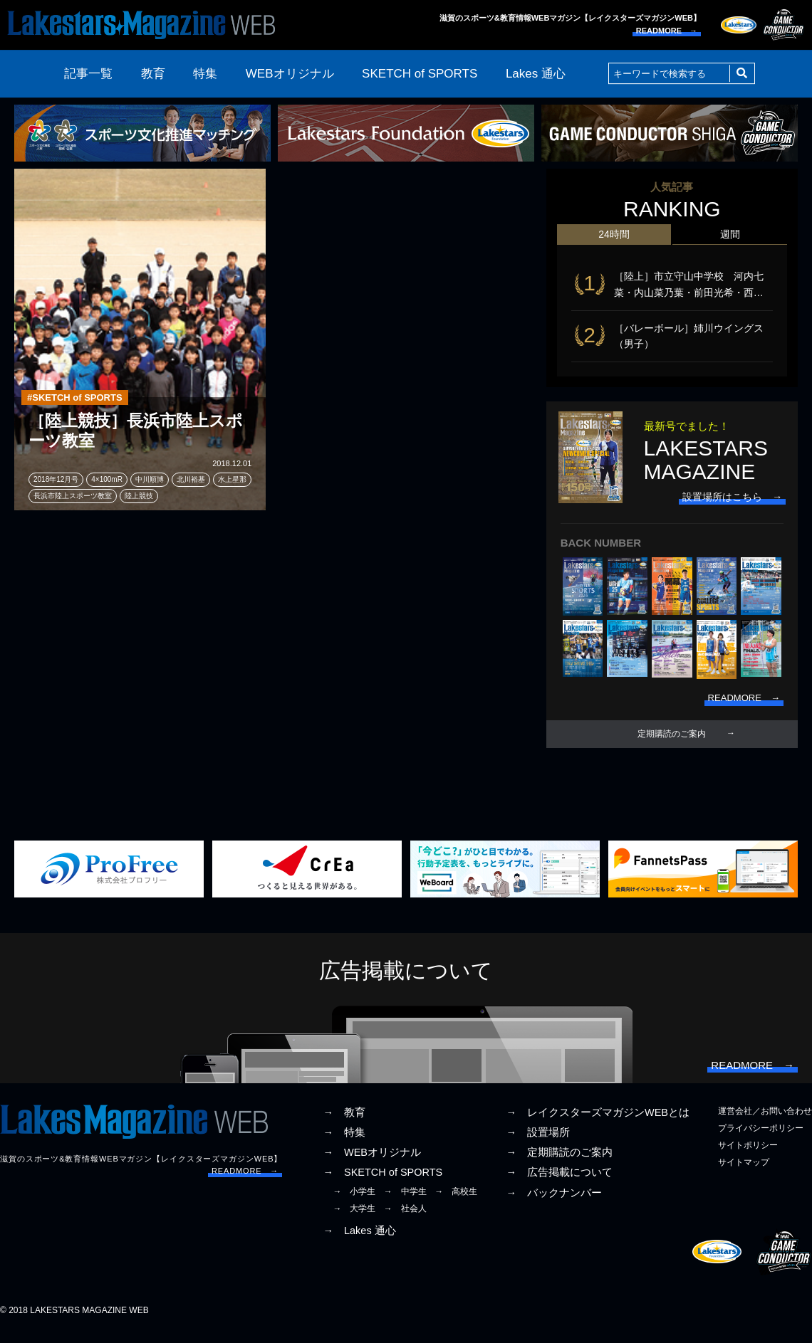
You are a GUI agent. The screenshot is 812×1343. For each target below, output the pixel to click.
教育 (153, 73)
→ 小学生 (354, 1203)
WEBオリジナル (290, 73)
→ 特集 (344, 1143)
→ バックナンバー (554, 1204)
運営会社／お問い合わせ (765, 1122)
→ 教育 (344, 1123)
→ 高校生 (455, 1203)
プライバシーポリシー (760, 1139)
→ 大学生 (354, 1220)
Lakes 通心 (536, 73)
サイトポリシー (748, 1157)
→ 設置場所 (538, 1143)
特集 (205, 73)
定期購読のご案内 (672, 741)
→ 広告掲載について (559, 1184)
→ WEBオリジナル (372, 1163)
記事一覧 (88, 73)
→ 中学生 (405, 1203)
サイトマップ (743, 1174)
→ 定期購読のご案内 (559, 1163)
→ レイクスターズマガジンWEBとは (597, 1123)
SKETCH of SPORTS (419, 73)
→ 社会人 (405, 1220)
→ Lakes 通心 (359, 1242)
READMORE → (666, 30)
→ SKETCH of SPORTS (382, 1184)
